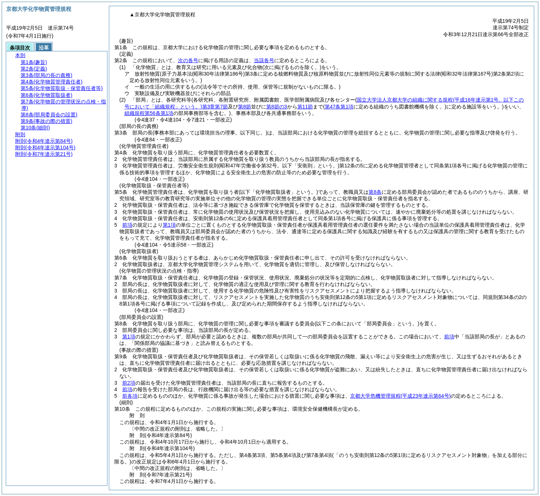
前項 (127, 225)
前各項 (129, 396)
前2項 (128, 383)
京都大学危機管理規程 (400, 396)
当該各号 (264, 60)
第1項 (169, 225)
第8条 (375, 192)
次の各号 (188, 60)
